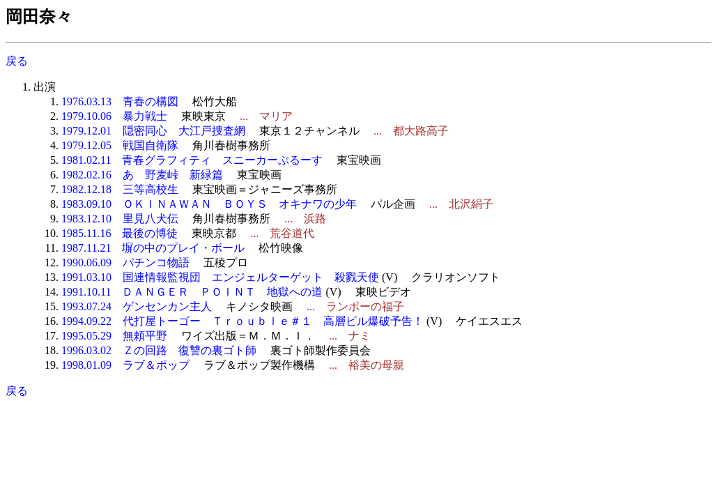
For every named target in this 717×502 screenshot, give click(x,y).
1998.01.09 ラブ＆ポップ (125, 365)
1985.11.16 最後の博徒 (119, 233)
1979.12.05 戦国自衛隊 (119, 145)
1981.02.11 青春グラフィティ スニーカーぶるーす (192, 160)
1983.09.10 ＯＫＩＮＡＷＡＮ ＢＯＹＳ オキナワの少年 (209, 204)
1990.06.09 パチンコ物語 (125, 262)
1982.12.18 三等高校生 (119, 189)
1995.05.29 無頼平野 (114, 336)
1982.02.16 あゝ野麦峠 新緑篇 (142, 175)
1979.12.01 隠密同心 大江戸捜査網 (153, 131)
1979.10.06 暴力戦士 (114, 116)
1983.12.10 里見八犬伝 (119, 219)
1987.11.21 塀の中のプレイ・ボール (153, 248)
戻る (17, 61)
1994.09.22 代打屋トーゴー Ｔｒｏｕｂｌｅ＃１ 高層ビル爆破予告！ (242, 321)
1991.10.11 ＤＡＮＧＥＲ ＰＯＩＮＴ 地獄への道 (192, 292)
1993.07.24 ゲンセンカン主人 (136, 306)
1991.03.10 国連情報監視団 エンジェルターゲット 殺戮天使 (220, 277)
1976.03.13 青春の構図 (119, 101)
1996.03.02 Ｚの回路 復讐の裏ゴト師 (158, 350)
